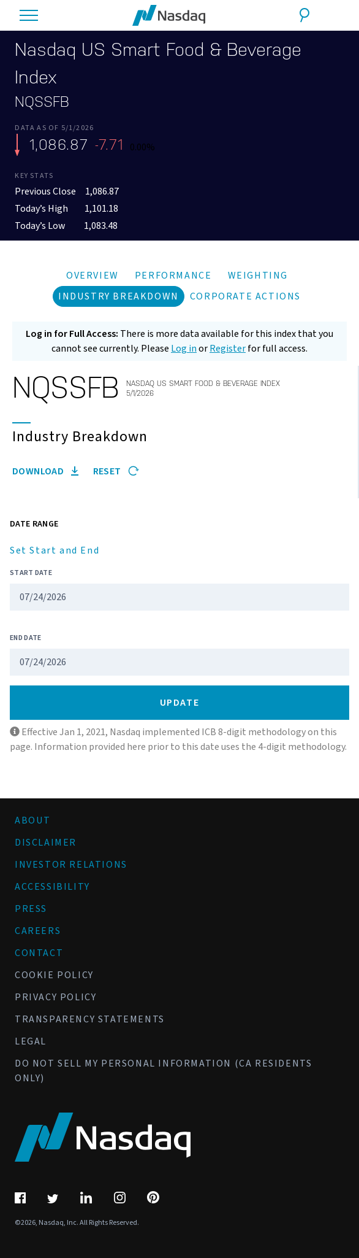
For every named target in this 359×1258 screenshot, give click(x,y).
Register (228, 348)
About (33, 820)
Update (180, 702)
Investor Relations (71, 864)
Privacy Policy (55, 997)
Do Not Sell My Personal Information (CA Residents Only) (163, 1071)
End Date (25, 638)
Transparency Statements (90, 1019)
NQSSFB (42, 101)
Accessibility (52, 886)
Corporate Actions (245, 296)
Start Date (31, 573)
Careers (38, 931)
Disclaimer (46, 842)
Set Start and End (54, 550)
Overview (92, 275)
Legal (31, 1041)
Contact (39, 953)
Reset (116, 471)
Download (45, 471)
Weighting (258, 275)
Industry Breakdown (118, 296)
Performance (173, 275)
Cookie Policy (54, 975)
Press (31, 909)
